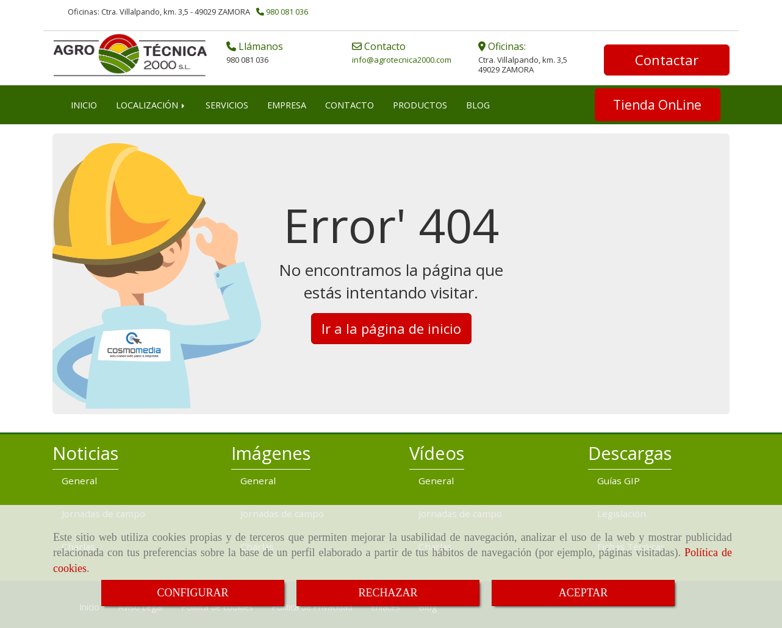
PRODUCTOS (420, 103)
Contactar (666, 59)
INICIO (84, 103)
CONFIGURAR (192, 593)
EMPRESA (286, 103)
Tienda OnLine (657, 103)
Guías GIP (618, 479)
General (79, 479)
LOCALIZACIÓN (151, 103)
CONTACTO (349, 103)
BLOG (478, 103)
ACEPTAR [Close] (583, 593)
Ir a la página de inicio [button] (391, 327)
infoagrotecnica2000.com (401, 59)
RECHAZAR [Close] (387, 593)
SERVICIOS (227, 103)
